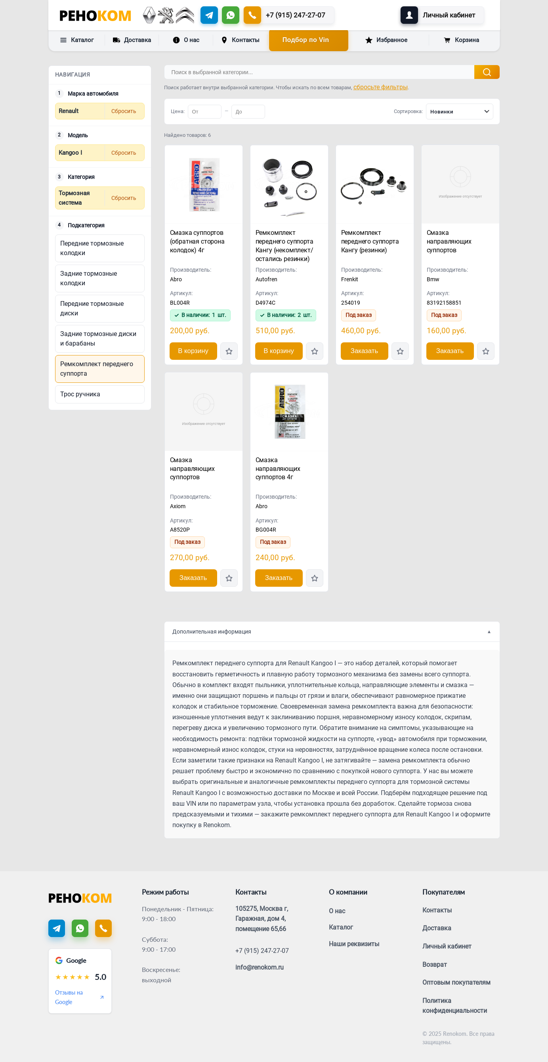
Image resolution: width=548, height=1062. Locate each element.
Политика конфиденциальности (454, 1006)
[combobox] (459, 111)
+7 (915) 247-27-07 (262, 950)
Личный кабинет (447, 946)
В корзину (193, 351)
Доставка (132, 40)
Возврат (434, 964)
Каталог (77, 40)
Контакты (240, 40)
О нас (186, 40)
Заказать (364, 351)
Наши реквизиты (354, 944)
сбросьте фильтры (380, 87)
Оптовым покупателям (456, 982)
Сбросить (123, 111)
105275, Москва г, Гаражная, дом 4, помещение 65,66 (261, 919)
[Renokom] (95, 15)
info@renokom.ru (259, 967)
